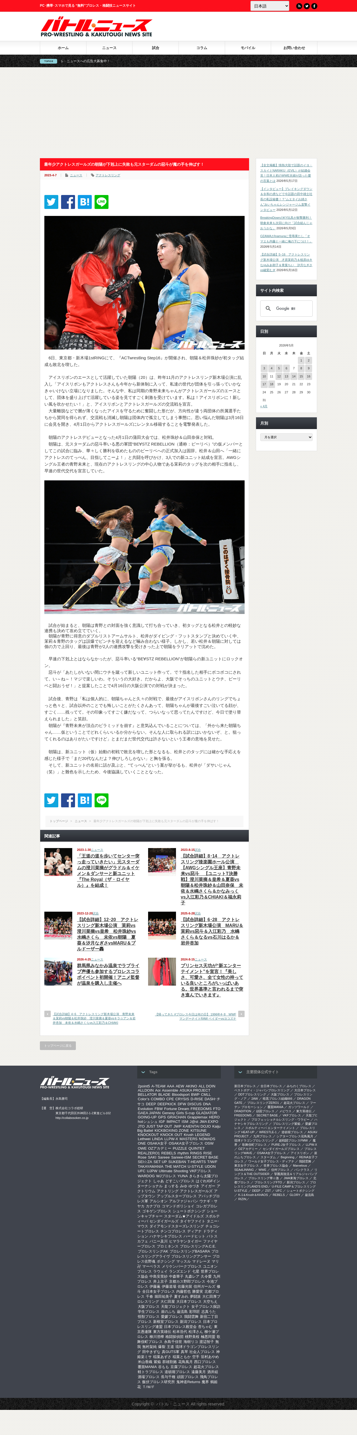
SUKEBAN (177, 1162)
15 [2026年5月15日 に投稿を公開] (301, 376)
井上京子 (160, 1281)
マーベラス (151, 1266)
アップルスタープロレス (177, 1196)
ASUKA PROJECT (195, 1090)
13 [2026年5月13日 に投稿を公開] (286, 376)
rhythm (183, 1153)
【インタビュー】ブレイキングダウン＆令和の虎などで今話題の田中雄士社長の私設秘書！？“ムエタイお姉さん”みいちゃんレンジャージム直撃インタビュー (286, 199)
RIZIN (242, 1199)
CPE (170, 1099)
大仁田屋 (167, 1301)
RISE (207, 1153)
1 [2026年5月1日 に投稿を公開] (301, 360)
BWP (195, 1094)
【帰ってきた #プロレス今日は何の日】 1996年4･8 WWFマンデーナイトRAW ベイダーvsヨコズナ (195, 1016)
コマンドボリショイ (178, 1206)
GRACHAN (176, 1117)
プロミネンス (167, 1246)
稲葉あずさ (162, 1357)
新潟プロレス (191, 1322)
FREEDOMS (201, 1109)
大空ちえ (210, 1301)
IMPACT (173, 1121)
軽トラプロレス (150, 1372)
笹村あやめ (210, 1357)
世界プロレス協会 (276, 1165)
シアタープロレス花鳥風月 (294, 1136)
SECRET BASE (205, 1157)
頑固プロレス (188, 1377)
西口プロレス (205, 1362)
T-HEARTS (196, 1162)
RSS (299, 6)
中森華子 (176, 1276)
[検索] (285, 308)
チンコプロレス (173, 1231)
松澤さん (196, 1332)
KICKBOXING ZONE (172, 1130)
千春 (149, 1296)
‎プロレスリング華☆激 (263, 1178)
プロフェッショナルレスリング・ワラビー (280, 1119)
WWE (262, 1169)
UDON (210, 1166)
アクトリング (167, 1191)
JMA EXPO (209, 1121)
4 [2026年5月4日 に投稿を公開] (271, 368)
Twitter (306, 6)
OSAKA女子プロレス (186, 1143)
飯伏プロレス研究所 (158, 1382)
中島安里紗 (158, 1276)
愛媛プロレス (172, 1316)
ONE (142, 1143)
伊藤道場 (169, 1286)
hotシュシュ (148, 1121)
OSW (209, 1143)
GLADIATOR (206, 1113)
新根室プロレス (165, 1322)
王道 (170, 1347)
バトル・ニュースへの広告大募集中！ (92, 61)
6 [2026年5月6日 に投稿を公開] (286, 368)
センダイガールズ (163, 1221)
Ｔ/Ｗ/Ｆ (148, 1387)
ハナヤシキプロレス (165, 1236)
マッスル (183, 1261)
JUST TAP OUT (159, 1126)
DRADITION (242, 1111)
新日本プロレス (245, 1086)
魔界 (205, 1382)
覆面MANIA (147, 1367)
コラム (201, 48)
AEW (180, 1086)
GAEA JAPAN (149, 1113)
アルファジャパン (183, 1201)
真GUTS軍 (170, 1352)
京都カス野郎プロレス (187, 1281)
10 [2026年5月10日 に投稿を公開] (264, 376)
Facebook (314, 6)
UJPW (152, 1171)
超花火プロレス (206, 1367)
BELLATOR (147, 1094)
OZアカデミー (160, 1148)
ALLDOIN (146, 1090)
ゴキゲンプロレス (156, 1211)
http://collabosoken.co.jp (72, 1117)
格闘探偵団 (174, 1337)
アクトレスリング (108, 175)
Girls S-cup (185, 1113)
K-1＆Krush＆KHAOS (253, 1194)
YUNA (182, 1176)
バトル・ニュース (173, 1404)
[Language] (269, 6)
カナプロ (153, 1206)
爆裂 (161, 1347)
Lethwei (144, 1139)
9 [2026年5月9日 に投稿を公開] (309, 368)
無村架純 (149, 1347)
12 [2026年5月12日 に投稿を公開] (279, 376)
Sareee (164, 1157)
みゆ (183, 1186)
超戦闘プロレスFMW (293, 1140)
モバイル (248, 48)
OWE (142, 1148)
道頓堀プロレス (177, 1372)
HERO (214, 1117)
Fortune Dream (176, 1109)
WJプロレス (166, 1176)
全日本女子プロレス (158, 1291)
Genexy (168, 1113)
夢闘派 (195, 1296)
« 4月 (263, 406)
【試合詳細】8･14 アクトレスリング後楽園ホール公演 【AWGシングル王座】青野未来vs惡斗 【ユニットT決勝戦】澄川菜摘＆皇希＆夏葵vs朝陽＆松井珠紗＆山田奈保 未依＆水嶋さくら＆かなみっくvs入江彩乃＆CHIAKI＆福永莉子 (212, 879)
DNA (207, 1104)
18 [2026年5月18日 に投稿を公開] (271, 384)
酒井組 (212, 1372)
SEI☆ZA (145, 1162)
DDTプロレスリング (252, 1094)
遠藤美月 (198, 1372)
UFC (141, 1171)
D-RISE (196, 1099)
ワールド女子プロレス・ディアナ (271, 1161)
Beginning (287, 1157)
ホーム (63, 48)
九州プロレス (262, 1136)
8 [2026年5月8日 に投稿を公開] (301, 368)
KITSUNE (198, 1130)
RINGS (196, 1153)
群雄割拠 (169, 1362)
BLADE (164, 1094)
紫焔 (157, 1362)
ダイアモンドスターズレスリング (176, 1226)
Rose (142, 1157)
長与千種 (168, 1377)
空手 (195, 1357)
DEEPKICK (166, 1104)
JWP (177, 1126)
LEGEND (202, 1135)
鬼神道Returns (188, 1382)
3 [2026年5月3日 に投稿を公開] (264, 368)
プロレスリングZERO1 (263, 1102)
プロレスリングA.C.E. (198, 1246)
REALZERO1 (149, 1153)
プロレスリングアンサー (191, 1256)
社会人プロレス (202, 1352)
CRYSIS (182, 1099)
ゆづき (194, 1186)
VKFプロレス (200, 1171)
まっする (171, 1186)
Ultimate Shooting (173, 1171)
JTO (141, 1126)
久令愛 (206, 1276)
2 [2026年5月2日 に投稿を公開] (309, 360)
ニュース (109, 48)
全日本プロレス (271, 1086)
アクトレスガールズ (196, 1191)
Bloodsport (181, 1094)
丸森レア (192, 1276)
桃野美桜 (192, 1337)
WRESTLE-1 (268, 1132)
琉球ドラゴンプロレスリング (254, 1140)
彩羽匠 (194, 1311)
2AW (254, 1098)
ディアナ (194, 1231)
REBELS (168, 1153)
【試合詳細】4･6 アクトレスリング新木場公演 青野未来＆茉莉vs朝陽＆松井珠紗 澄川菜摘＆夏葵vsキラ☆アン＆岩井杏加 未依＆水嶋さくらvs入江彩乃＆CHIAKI (94, 1018)
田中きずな (151, 1352)
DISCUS (194, 1104)
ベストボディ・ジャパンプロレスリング (262, 1090)
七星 (195, 1271)
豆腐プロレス (181, 1367)
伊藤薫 (154, 1286)
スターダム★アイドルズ (184, 1216)
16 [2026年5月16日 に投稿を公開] (308, 376)
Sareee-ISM (181, 1157)
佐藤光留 (185, 1286)
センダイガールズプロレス (281, 1148)
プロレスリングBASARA (190, 1251)
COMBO (158, 1099)
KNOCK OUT (171, 1135)
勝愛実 (197, 1291)
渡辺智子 (206, 1342)
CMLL (206, 1094)
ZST (268, 1190)
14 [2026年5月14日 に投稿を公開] (293, 376)
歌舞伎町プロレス (254, 1144)
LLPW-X (171, 1139)
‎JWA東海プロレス (296, 1178)
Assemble (170, 1090)
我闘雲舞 (191, 1316)
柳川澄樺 (156, 1337)
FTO (216, 1109)
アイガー (208, 1186)
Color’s (143, 1099)
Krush (189, 1135)
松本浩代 (180, 1332)
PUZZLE (180, 1148)
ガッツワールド (299, 1107)
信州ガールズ (204, 1286)
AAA (170, 1086)
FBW (159, 1109)
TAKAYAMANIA (150, 1166)
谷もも (163, 1367)
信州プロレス (280, 1169)
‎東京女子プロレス (246, 1165)
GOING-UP (147, 1117)
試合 (155, 48)
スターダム (268, 1157)
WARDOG (146, 1176)
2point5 (144, 1086)
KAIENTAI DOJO (197, 1126)
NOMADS (207, 1139)
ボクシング (166, 1261)
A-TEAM (158, 1086)
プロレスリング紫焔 (286, 1123)
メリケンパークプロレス (182, 1266)
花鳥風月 (185, 1362)
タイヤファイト (192, 1221)
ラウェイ (160, 1271)
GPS (162, 1117)
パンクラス (302, 1169)
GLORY (295, 1194)
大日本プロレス (189, 1301)
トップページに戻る (58, 1045)
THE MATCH (175, 1166)
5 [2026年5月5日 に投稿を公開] (279, 368)
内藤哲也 (183, 1291)
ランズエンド (180, 1271)
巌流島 (182, 1311)
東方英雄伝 (162, 1332)
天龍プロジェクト (175, 1306)
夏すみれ (181, 1296)
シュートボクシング (189, 1211)
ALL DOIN (207, 1086)
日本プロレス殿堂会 (180, 1327)
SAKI (152, 1157)
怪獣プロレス (149, 1316)
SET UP (160, 1162)
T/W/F (212, 1162)
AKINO (191, 1086)
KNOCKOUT (148, 1135)
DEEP (151, 1104)
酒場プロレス (149, 1377)
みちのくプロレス (299, 1086)
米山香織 (145, 1362)
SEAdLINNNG (244, 1169)
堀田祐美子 (164, 1296)
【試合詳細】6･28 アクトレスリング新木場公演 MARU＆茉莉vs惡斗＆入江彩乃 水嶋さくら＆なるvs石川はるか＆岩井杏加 (212, 931)
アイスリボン (300, 1153)
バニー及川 (158, 1241)
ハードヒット (194, 1236)
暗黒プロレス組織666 (277, 1098)
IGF (162, 1121)
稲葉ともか (182, 1357)
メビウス (285, 1111)
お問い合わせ (294, 48)
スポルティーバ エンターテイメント (270, 1128)
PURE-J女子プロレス (286, 1144)
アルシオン (158, 1201)
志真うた (208, 1311)
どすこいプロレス (179, 1181)
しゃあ (158, 1181)
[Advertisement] (178, 113)
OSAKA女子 (157, 1143)
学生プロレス (149, 1311)
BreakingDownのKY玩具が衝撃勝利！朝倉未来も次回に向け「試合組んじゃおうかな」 (286, 223)
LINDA (157, 1139)
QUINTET (197, 1148)
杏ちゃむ (205, 1327)
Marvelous (300, 1165)
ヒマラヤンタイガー (185, 1241)
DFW (182, 1104)
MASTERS (188, 1139)
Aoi (157, 1090)
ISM (185, 1121)
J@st (194, 1121)
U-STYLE (195, 1166)
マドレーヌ (201, 1261)
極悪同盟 (208, 1337)
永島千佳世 (173, 1342)
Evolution (145, 1109)
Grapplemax (197, 1117)
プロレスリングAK (153, 1251)
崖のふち (168, 1311)
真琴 (184, 1352)
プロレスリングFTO (268, 1182)
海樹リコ (191, 1342)
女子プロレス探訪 (205, 1306)
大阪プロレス (149, 1306)
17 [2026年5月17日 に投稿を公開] (264, 384)
